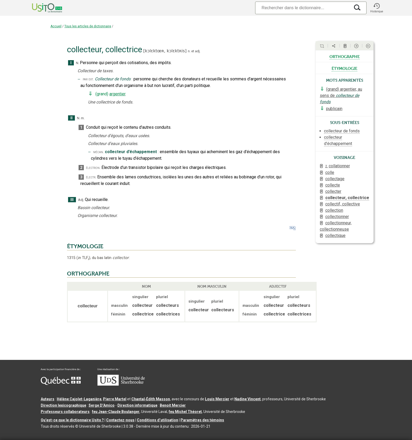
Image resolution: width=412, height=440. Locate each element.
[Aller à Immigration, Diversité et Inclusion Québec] (61, 383)
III (72, 200)
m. (83, 118)
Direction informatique (137, 405)
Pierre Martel (114, 399)
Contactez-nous (120, 420)
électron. (93, 167)
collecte (332, 185)
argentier (117, 93)
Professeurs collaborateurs (65, 412)
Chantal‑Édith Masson (150, 399)
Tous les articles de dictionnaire (87, 26)
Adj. (81, 200)
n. (189, 51)
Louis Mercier (217, 399)
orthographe (344, 56)
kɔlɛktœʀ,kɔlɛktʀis (165, 50)
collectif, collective (342, 203)
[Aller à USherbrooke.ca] (121, 384)
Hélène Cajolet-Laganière (79, 399)
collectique (335, 235)
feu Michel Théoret (185, 412)
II (71, 118)
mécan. (98, 152)
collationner (337, 165)
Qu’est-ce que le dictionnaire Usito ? (72, 420)
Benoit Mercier (173, 405)
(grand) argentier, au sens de (341, 95)
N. (77, 63)
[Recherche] (303, 8)
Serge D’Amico (102, 405)
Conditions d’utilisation (157, 420)
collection (334, 210)
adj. (197, 51)
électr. (91, 177)
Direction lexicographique (63, 405)
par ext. (88, 79)
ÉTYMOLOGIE (85, 246)
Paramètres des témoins (202, 420)
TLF (83, 258)
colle (329, 172)
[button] (376, 8)
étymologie (344, 68)
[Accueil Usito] (41, 8)
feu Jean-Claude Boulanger (116, 412)
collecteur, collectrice (347, 197)
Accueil (55, 26)
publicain (334, 108)
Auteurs (47, 399)
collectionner (337, 216)
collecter (333, 191)
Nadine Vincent (247, 399)
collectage (334, 178)
